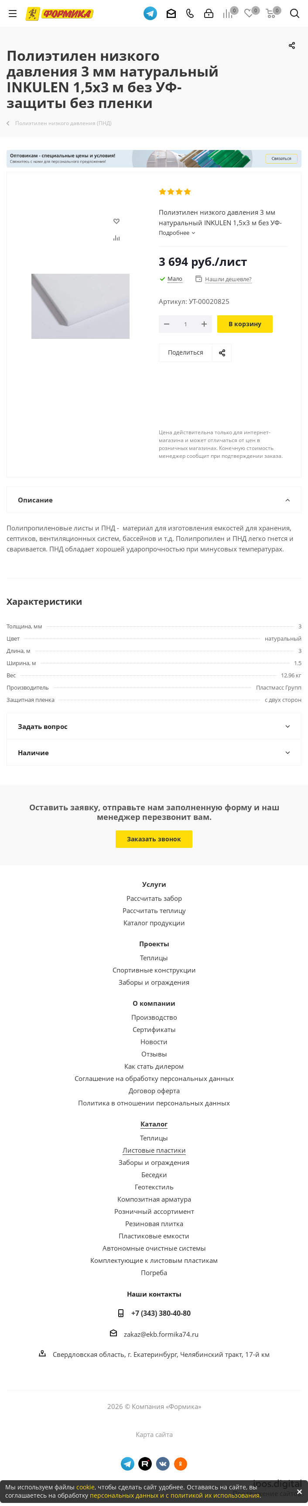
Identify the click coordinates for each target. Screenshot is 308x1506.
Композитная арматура (154, 1199)
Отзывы (154, 1053)
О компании (154, 1003)
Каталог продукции (154, 922)
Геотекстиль (154, 1186)
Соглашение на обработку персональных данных (154, 1078)
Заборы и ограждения (154, 982)
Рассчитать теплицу (154, 910)
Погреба (154, 1272)
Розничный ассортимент (154, 1211)
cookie (85, 1487)
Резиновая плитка (154, 1223)
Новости (154, 1041)
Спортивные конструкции (154, 970)
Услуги (154, 884)
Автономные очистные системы (154, 1248)
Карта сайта (154, 1434)
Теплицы (154, 957)
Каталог (154, 1123)
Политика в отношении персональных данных (154, 1102)
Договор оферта (154, 1090)
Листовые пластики (154, 1150)
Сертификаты (154, 1029)
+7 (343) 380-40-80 (161, 1313)
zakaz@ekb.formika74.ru (161, 1334)
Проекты (154, 943)
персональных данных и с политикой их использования (175, 1495)
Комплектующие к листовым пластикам (154, 1260)
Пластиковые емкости (154, 1235)
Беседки (154, 1174)
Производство (154, 1017)
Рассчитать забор (154, 898)
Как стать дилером (154, 1066)
